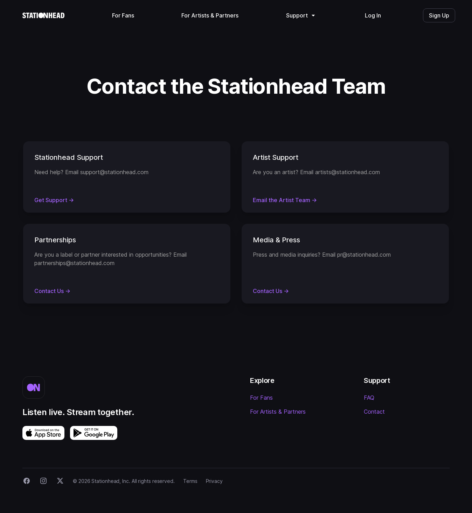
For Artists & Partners (278, 411)
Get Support (54, 200)
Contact (374, 411)
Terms (190, 481)
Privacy (214, 481)
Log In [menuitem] (373, 15)
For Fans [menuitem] (123, 15)
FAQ (369, 397)
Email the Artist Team (285, 200)
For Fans (261, 397)
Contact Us (52, 290)
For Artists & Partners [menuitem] (209, 15)
